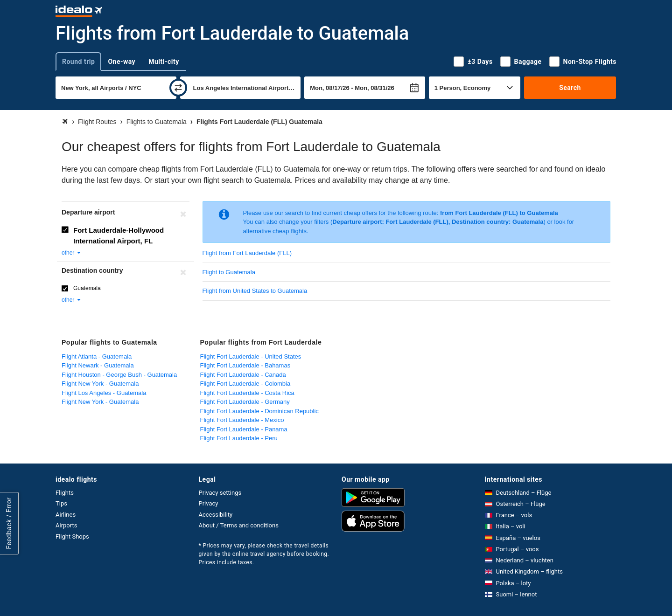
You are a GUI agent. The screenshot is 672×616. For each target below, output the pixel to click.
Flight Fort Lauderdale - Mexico (242, 419)
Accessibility (216, 514)
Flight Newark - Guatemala (98, 365)
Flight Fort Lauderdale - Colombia (245, 383)
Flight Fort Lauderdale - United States (250, 356)
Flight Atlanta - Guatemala (97, 356)
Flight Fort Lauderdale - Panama (243, 429)
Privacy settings (220, 492)
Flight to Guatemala (229, 272)
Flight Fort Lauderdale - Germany (245, 401)
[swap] (178, 88)
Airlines (66, 514)
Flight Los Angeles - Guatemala (104, 392)
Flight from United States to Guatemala (255, 290)
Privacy (208, 503)
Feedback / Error (9, 523)
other (72, 252)
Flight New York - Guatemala (100, 383)
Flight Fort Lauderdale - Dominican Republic (259, 411)
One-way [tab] (121, 61)
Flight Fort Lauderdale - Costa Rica (247, 392)
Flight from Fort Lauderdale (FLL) (247, 252)
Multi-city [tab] (163, 61)
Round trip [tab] (78, 61)
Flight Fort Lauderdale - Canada (243, 374)
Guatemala (87, 288)
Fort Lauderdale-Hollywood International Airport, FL (118, 235)
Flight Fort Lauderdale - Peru (239, 438)
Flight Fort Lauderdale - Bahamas (245, 365)
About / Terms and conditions (239, 525)
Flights (65, 492)
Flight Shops (72, 536)
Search (570, 87)
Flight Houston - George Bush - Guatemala (119, 374)
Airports (66, 525)
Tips (61, 503)
